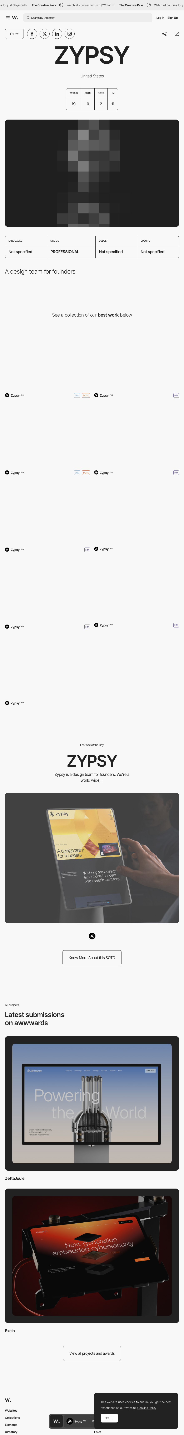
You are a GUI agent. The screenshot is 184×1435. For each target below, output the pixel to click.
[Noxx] (47, 589)
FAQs (97, 1432)
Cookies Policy (146, 1407)
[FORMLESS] (136, 357)
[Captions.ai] (47, 434)
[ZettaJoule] (91, 1103)
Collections (12, 1417)
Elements (11, 1424)
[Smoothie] (47, 511)
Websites (11, 1410)
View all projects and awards (92, 1353)
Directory (11, 1432)
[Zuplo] (47, 666)
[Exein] (91, 1256)
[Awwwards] (15, 17)
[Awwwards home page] (56, 1421)
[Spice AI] (136, 511)
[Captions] (136, 434)
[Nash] (136, 587)
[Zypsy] (47, 357)
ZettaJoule (15, 1178)
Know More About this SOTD (92, 957)
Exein (10, 1330)
